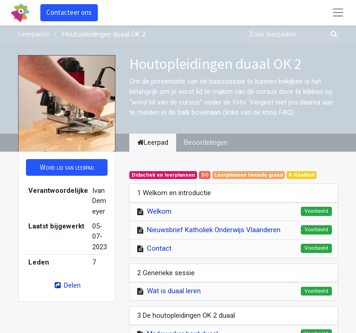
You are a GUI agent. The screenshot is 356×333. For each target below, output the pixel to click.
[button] (67, 167)
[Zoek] (331, 34)
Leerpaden (34, 34)
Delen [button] (66, 285)
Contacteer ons (69, 12)
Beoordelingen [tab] (206, 142)
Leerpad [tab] (152, 142)
